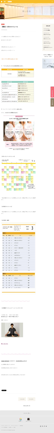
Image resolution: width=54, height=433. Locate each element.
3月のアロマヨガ (47, 34)
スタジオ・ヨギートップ (5, 425)
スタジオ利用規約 (4, 427)
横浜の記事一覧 (26, 405)
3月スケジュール (47, 38)
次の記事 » (31, 399)
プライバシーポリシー (15, 425)
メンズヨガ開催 (47, 30)
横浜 (5, 1)
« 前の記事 (22, 399)
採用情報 (21, 425)
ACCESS (10, 1)
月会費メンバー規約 (12, 427)
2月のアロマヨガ (47, 43)
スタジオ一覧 (26, 413)
